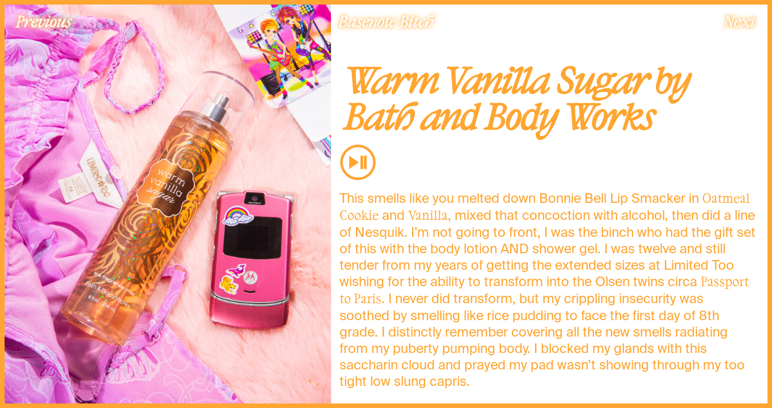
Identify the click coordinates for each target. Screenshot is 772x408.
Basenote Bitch (386, 21)
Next (740, 21)
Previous (43, 21)
